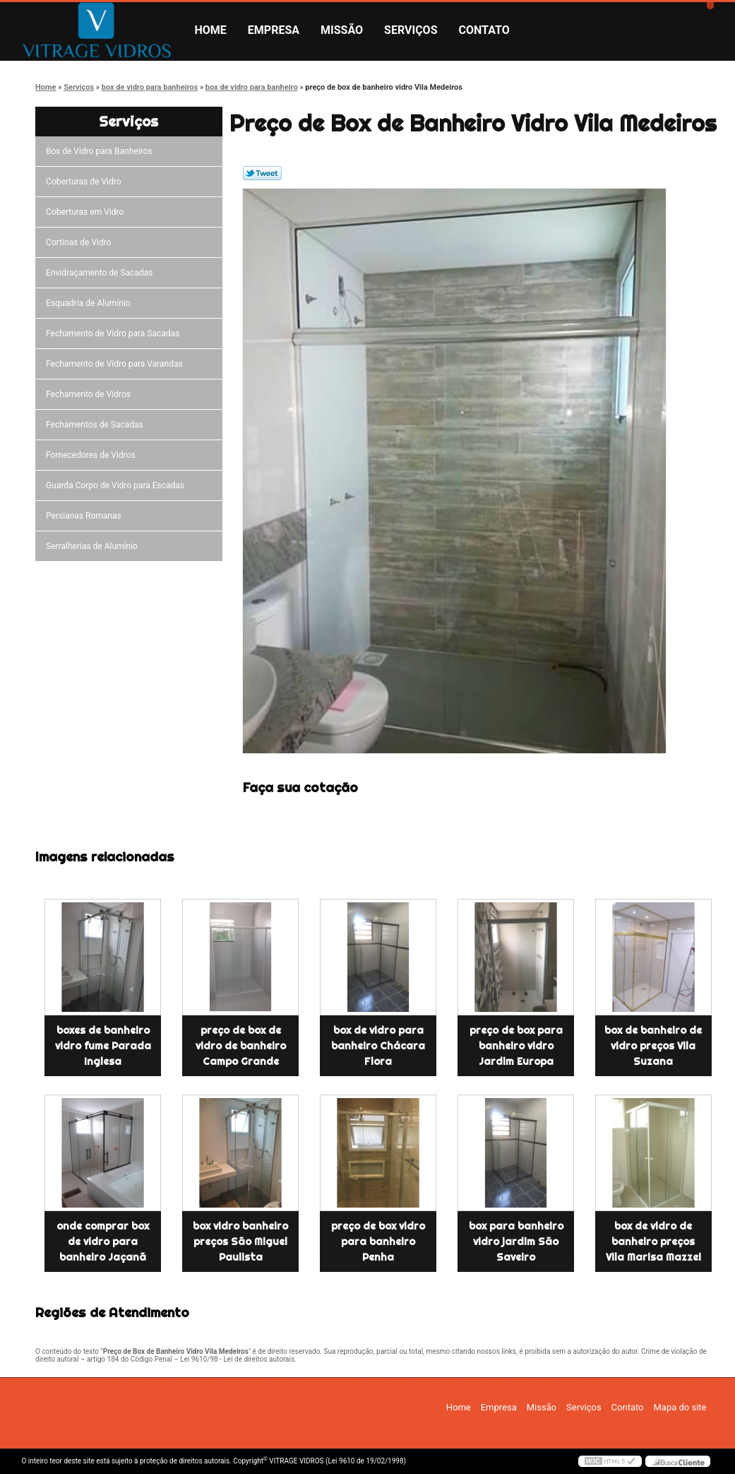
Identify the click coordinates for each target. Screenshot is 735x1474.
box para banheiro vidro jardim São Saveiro (516, 1241)
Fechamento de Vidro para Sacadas (115, 333)
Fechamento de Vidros (90, 394)
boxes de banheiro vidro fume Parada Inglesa (103, 1046)
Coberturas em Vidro (87, 212)
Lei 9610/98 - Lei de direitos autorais (237, 1359)
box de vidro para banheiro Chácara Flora (378, 1046)
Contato (484, 30)
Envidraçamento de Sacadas (101, 273)
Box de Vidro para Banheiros (101, 151)
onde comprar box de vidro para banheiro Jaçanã (102, 1241)
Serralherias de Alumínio (94, 546)
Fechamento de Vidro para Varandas (116, 364)
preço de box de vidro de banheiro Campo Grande (241, 1046)
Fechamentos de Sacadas (97, 425)
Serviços (410, 30)
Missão (342, 30)
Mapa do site (679, 1407)
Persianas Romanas (86, 516)
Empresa (273, 30)
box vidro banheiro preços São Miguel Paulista (240, 1241)
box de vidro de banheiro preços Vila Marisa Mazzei (653, 1241)
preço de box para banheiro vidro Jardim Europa (516, 1046)
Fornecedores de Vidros (93, 455)
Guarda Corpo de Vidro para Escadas (117, 485)
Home (211, 30)
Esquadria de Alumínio (90, 303)
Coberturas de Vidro (85, 182)
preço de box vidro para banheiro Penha (378, 1241)
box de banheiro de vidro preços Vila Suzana (653, 1046)
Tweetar (262, 173)
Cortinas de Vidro (80, 242)
